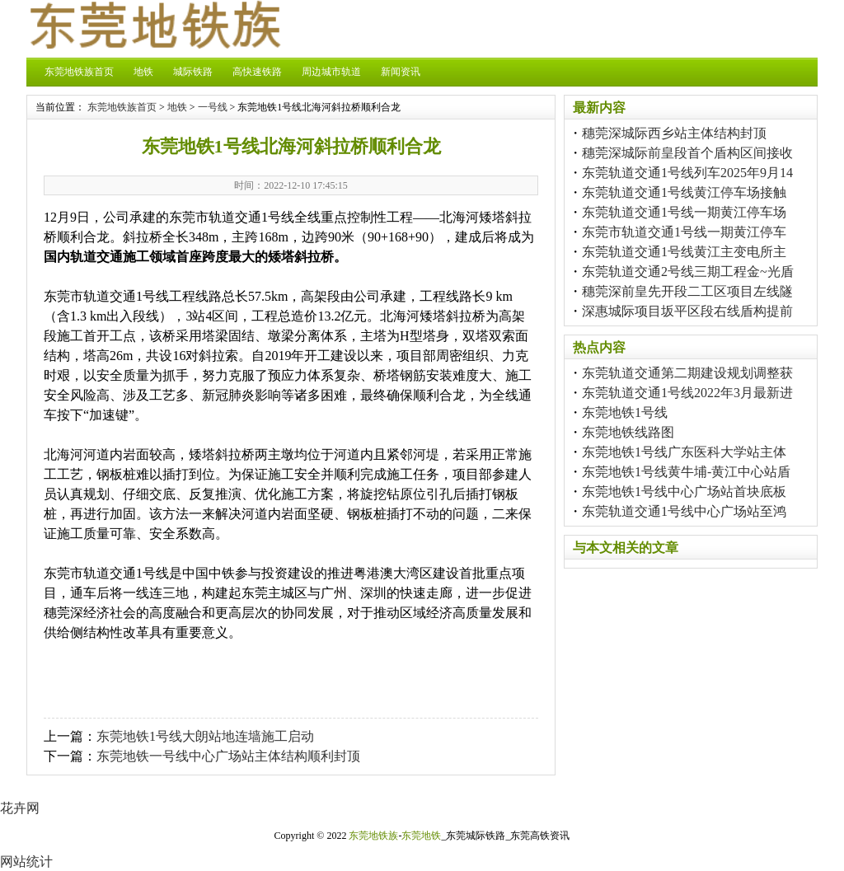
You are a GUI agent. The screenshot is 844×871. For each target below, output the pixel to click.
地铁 (143, 71)
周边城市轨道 (331, 71)
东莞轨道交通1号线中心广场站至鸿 (684, 511)
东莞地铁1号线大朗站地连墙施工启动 (205, 736)
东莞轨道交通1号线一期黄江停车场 (684, 212)
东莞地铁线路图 (628, 432)
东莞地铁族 (373, 835)
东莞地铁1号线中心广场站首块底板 (684, 492)
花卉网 (20, 808)
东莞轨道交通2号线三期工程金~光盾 (688, 272)
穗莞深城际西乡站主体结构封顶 (674, 133)
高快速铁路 (257, 71)
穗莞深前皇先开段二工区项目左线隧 (687, 291)
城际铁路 (193, 71)
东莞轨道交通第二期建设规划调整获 (687, 373)
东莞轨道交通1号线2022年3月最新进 (687, 393)
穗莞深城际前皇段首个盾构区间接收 (687, 153)
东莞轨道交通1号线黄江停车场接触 (684, 192)
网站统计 (26, 862)
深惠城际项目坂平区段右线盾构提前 (687, 311)
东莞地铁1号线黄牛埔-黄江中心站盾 (686, 472)
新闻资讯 (400, 71)
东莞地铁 (421, 835)
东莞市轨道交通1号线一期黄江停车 (684, 232)
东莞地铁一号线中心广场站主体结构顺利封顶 (228, 756)
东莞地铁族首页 (79, 71)
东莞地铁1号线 (625, 412)
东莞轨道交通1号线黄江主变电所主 (684, 252)
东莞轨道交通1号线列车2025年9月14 (687, 173)
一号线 (212, 107)
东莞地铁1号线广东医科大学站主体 (684, 452)
